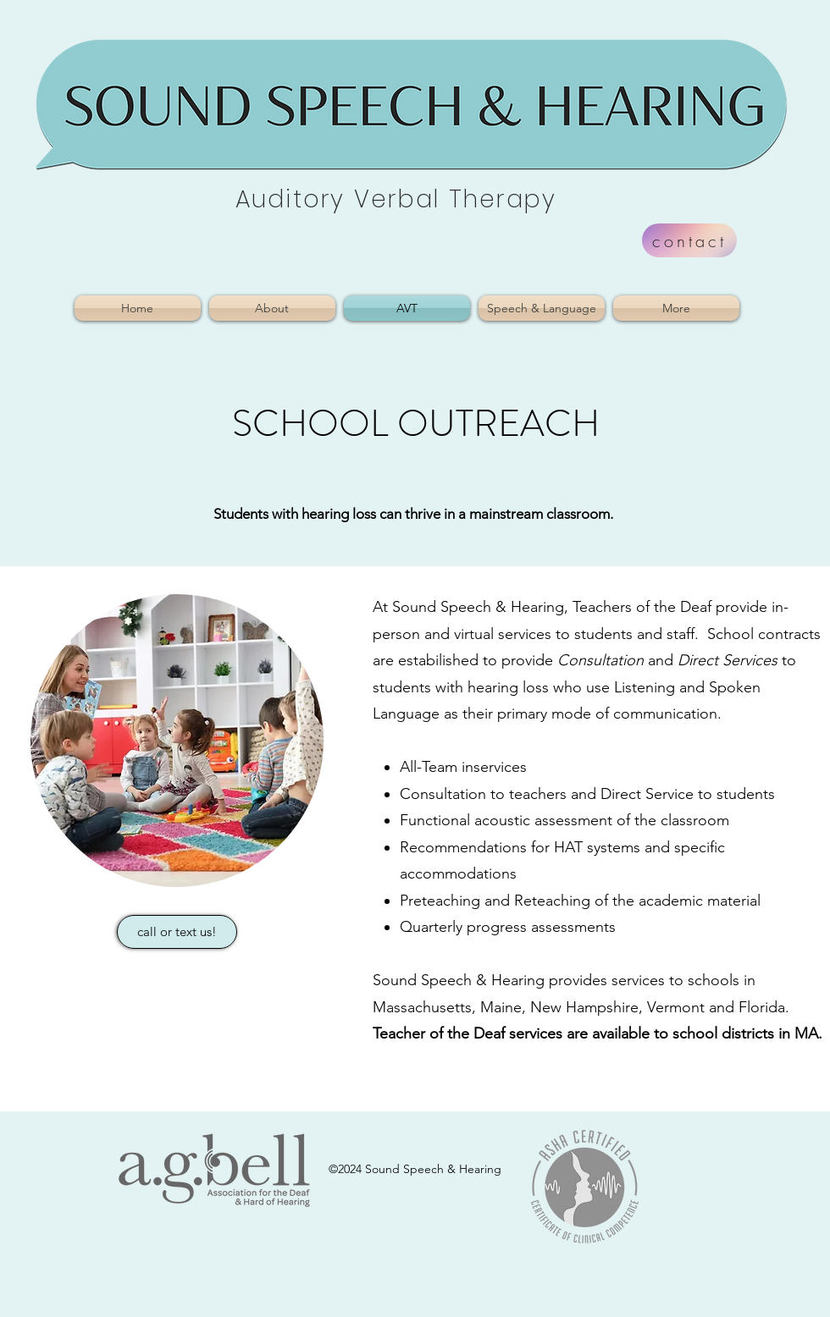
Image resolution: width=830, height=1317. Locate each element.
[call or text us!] (177, 932)
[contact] (689, 240)
